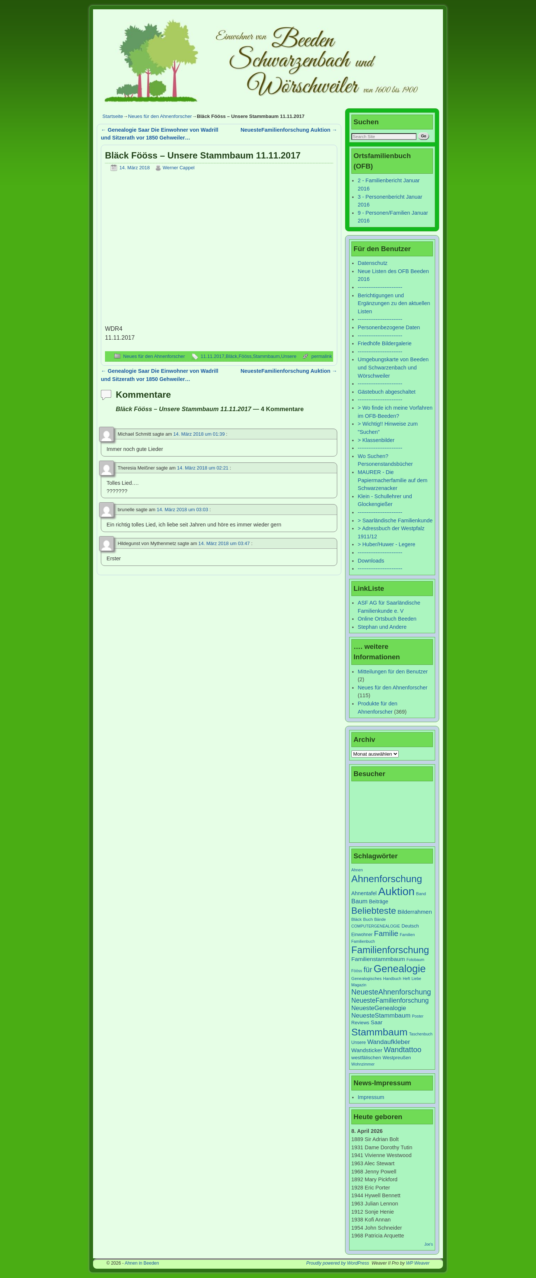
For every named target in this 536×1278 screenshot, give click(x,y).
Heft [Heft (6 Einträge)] (406, 978)
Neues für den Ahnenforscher (160, 116)
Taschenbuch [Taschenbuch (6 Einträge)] (421, 1034)
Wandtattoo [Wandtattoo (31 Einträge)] (402, 1049)
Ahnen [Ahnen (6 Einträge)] (357, 870)
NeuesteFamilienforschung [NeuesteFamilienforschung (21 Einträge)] (390, 1000)
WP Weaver (418, 1263)
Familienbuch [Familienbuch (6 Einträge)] (363, 941)
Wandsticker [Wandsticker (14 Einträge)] (366, 1050)
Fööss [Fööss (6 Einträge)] (356, 970)
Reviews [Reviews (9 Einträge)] (360, 1022)
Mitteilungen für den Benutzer (393, 672)
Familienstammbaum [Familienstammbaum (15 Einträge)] (378, 959)
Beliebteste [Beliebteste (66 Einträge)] (373, 911)
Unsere (288, 356)
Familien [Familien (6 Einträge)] (407, 934)
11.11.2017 (212, 356)
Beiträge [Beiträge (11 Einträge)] (378, 901)
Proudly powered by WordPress (337, 1263)
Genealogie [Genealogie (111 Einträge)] (400, 968)
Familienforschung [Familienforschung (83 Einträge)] (390, 950)
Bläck (231, 356)
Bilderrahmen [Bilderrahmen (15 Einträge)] (415, 912)
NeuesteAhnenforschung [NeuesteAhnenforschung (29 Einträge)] (391, 992)
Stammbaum (266, 356)
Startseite (112, 116)
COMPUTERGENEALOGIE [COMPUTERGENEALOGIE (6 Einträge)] (375, 926)
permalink (322, 356)
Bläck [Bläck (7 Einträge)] (356, 919)
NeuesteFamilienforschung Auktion (288, 130)
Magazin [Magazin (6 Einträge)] (358, 985)
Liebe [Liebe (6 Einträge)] (416, 978)
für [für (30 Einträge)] (368, 969)
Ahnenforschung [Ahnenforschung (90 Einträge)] (386, 878)
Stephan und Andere (382, 627)
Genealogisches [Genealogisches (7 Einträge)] (366, 978)
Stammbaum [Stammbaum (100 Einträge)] (379, 1032)
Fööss (245, 356)
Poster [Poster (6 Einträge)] (418, 1016)
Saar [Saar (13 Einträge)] (376, 1022)
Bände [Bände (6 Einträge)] (380, 919)
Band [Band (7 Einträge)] (421, 893)
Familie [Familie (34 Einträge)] (386, 933)
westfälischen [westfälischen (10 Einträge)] (366, 1057)
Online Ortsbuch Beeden (387, 619)
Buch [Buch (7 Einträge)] (368, 919)
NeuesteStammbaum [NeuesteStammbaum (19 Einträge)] (381, 1015)
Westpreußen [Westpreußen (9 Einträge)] (397, 1057)
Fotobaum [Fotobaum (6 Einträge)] (415, 959)
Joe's (428, 1244)
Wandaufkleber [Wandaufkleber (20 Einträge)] (388, 1041)
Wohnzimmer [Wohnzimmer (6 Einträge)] (363, 1064)
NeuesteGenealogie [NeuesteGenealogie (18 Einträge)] (378, 1008)
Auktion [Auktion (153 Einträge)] (396, 891)
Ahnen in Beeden (142, 1263)
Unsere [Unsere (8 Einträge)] (358, 1042)
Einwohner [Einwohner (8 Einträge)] (362, 934)
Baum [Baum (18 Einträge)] (359, 901)
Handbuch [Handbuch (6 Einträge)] (392, 978)
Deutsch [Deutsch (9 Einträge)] (410, 926)
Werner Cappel (179, 167)
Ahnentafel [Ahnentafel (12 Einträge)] (364, 893)
